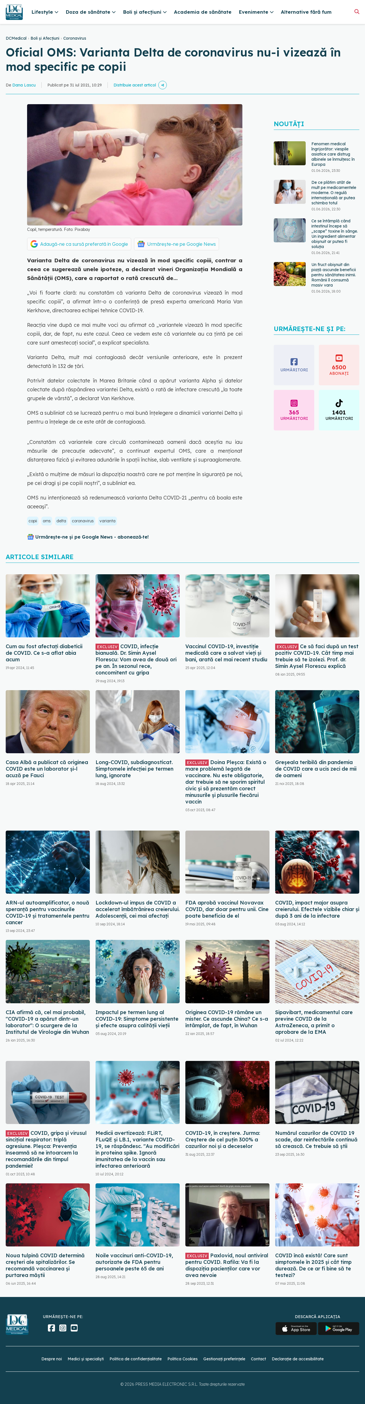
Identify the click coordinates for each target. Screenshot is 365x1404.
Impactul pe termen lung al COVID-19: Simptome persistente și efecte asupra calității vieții (137, 1019)
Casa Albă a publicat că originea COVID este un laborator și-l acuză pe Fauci (47, 769)
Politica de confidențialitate (136, 1358)
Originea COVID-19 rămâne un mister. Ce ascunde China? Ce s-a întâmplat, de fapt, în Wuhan (226, 1019)
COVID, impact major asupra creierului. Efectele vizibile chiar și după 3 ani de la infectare (317, 909)
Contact (258, 1358)
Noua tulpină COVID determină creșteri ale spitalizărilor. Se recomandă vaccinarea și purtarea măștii (45, 1265)
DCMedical (16, 38)
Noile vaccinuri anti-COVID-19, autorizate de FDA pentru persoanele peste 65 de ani (134, 1262)
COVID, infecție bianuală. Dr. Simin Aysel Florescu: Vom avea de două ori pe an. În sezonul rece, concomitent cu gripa (136, 659)
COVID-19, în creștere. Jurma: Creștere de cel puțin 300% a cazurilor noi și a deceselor (222, 1139)
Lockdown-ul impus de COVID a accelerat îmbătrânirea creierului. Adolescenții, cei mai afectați (138, 909)
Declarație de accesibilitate (298, 1358)
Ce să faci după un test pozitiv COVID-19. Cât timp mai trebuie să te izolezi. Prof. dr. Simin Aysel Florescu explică (316, 656)
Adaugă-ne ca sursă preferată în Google (84, 244)
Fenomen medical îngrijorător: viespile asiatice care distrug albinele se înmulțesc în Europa (333, 154)
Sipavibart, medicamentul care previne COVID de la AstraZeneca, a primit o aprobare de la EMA (314, 1022)
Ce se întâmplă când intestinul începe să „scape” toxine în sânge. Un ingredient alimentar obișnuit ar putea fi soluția (334, 233)
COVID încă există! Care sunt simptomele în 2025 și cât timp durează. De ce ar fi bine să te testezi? (313, 1265)
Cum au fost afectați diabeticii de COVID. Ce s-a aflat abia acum (44, 653)
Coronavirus (74, 38)
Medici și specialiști (86, 1358)
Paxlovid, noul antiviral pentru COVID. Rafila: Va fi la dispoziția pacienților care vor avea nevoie (226, 1265)
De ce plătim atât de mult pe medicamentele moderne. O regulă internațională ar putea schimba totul (333, 193)
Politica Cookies (182, 1358)
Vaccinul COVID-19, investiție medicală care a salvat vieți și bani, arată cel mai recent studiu (226, 653)
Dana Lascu (24, 85)
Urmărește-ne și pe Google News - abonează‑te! (92, 537)
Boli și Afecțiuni (45, 38)
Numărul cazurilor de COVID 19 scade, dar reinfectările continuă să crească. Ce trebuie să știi (316, 1139)
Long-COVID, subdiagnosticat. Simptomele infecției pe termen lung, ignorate (134, 769)
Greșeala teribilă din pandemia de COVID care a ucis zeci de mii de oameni (315, 769)
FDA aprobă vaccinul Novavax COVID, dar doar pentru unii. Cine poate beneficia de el (227, 909)
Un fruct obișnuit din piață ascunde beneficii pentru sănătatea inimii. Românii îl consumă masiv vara (333, 275)
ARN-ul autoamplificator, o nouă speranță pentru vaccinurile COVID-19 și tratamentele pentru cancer (48, 912)
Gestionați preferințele (224, 1358)
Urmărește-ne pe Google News (181, 244)
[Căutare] (356, 11)
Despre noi (51, 1358)
